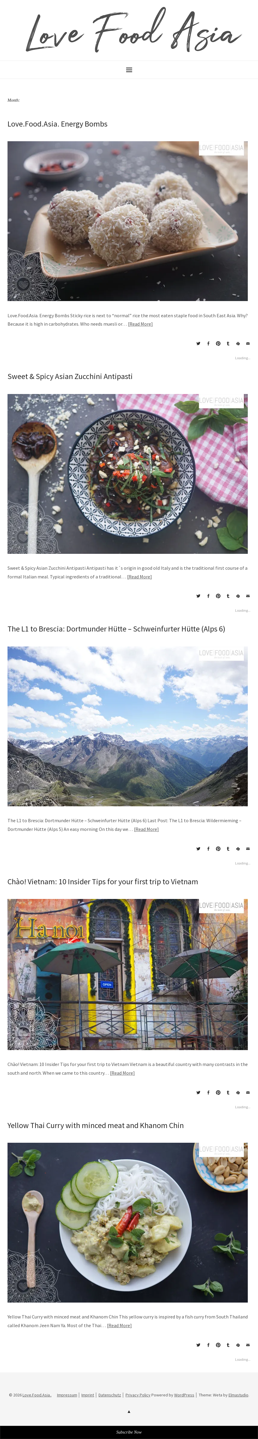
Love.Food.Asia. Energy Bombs (58, 124)
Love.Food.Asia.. (37, 1395)
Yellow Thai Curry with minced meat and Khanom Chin (96, 1125)
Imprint (87, 1395)
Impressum (67, 1395)
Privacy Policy (138, 1395)
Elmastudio (238, 1395)
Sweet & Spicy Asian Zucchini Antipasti (70, 376)
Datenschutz (110, 1395)
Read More (140, 324)
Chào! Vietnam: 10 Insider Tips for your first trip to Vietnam (103, 881)
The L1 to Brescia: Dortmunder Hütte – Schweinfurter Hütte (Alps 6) (116, 629)
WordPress (184, 1395)
